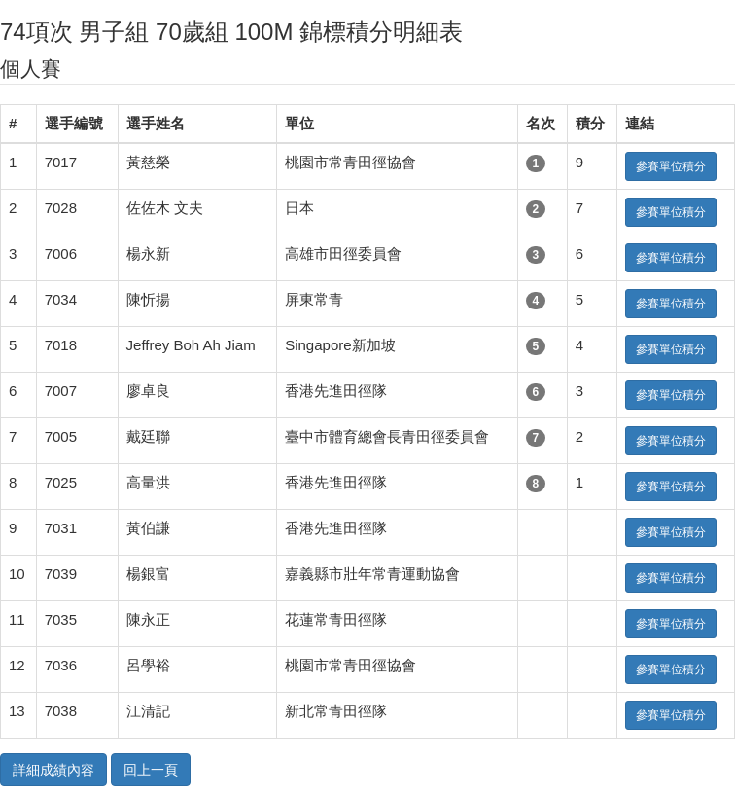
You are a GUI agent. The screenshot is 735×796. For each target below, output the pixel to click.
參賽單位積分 (671, 166)
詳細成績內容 (53, 770)
